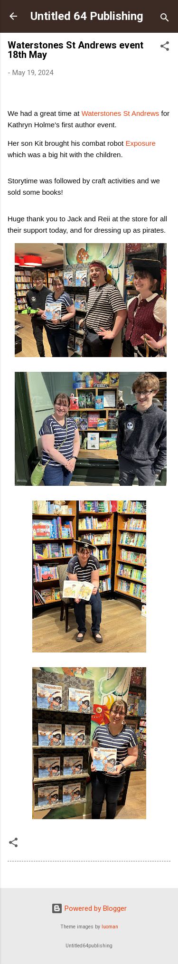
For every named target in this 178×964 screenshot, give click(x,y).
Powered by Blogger (89, 908)
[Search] (164, 19)
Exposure (140, 143)
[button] (164, 47)
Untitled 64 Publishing (86, 16)
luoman (110, 927)
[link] (120, 113)
